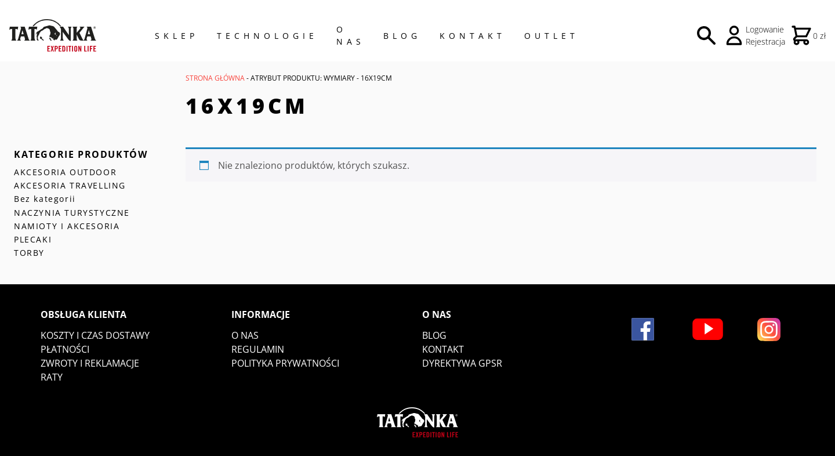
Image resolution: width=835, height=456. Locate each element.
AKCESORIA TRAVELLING (70, 185)
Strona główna (215, 78)
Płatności (65, 349)
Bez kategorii (45, 198)
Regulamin (257, 349)
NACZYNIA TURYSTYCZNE (72, 212)
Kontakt (473, 35)
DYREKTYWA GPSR (462, 363)
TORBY (29, 252)
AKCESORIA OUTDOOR (65, 172)
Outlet (551, 35)
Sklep (176, 35)
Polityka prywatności (285, 363)
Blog (402, 35)
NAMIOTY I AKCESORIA (66, 225)
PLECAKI (33, 239)
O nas (245, 335)
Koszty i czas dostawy (95, 335)
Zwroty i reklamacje (90, 363)
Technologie (267, 35)
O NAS (350, 35)
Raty (52, 377)
